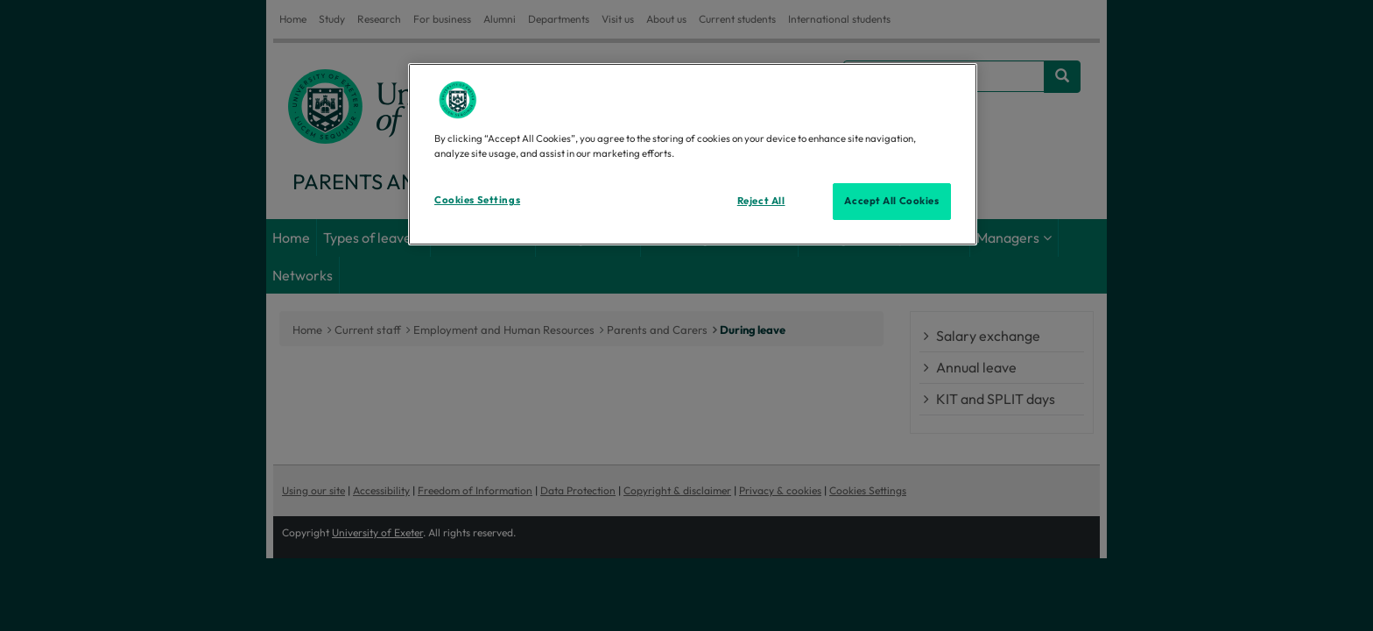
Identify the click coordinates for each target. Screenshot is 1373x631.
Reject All (761, 201)
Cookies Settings (477, 200)
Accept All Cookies (891, 201)
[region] (692, 154)
